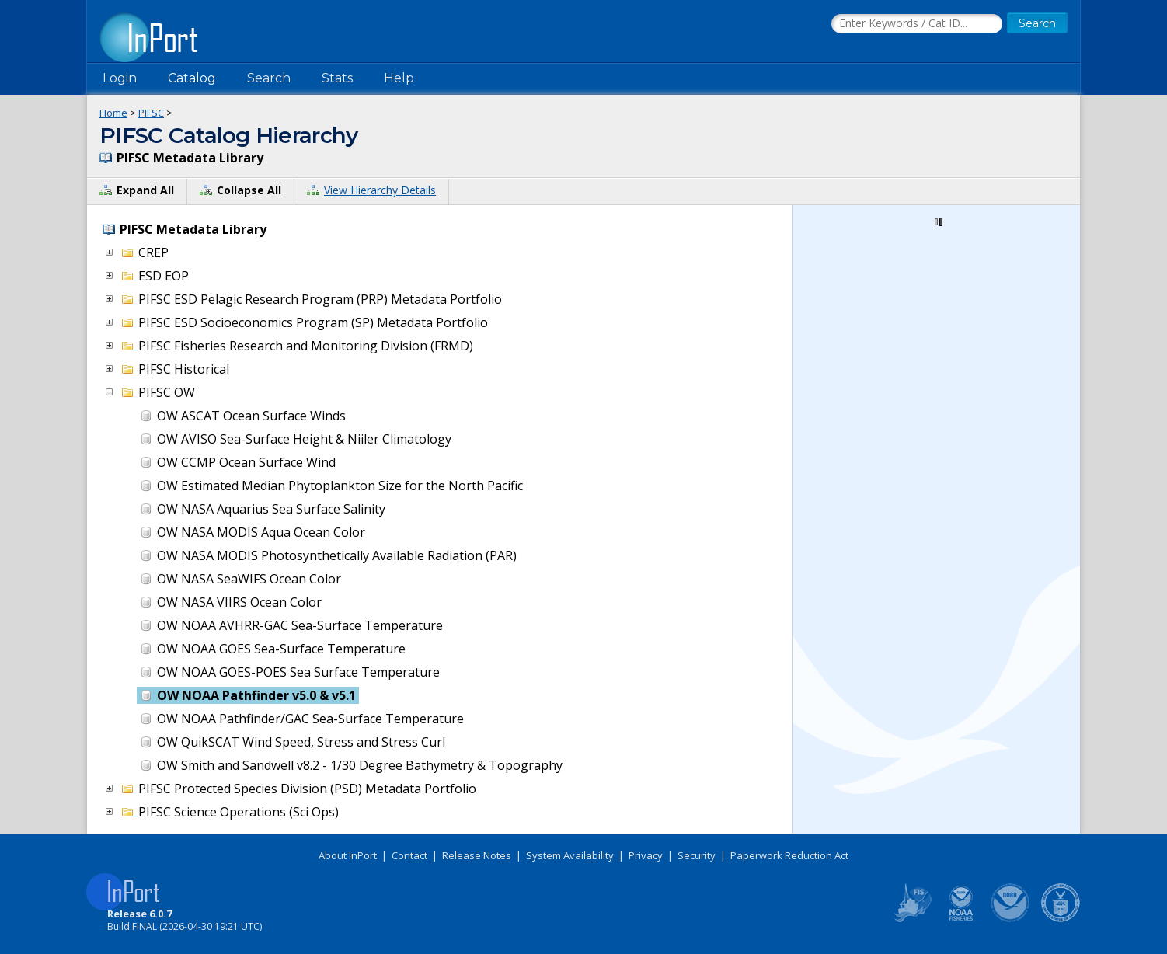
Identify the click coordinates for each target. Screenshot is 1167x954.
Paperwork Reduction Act (789, 855)
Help (399, 78)
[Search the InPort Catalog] (916, 24)
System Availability (570, 855)
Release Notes (476, 855)
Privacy (646, 855)
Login (120, 78)
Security (697, 855)
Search (269, 78)
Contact (409, 855)
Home (113, 113)
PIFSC (151, 113)
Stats (337, 78)
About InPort (348, 855)
